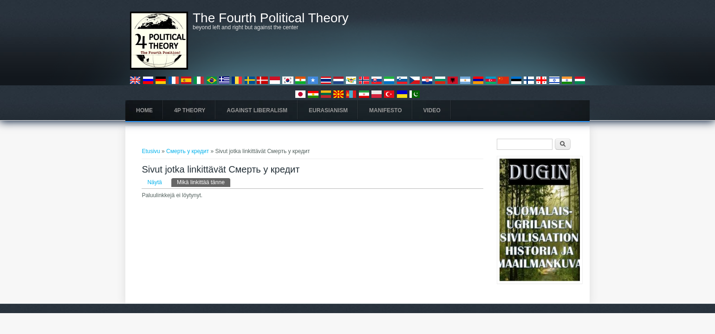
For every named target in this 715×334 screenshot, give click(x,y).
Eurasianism (328, 110)
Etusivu (151, 151)
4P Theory (189, 110)
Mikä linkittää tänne (203, 182)
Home (144, 110)
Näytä (154, 182)
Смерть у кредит (187, 151)
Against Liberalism (257, 110)
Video (432, 110)
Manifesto (385, 110)
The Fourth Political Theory (271, 18)
